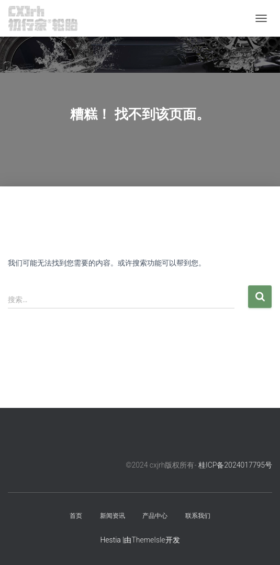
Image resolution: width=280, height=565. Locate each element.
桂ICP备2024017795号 (235, 465)
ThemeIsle (148, 540)
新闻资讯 (112, 515)
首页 (76, 515)
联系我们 (197, 515)
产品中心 (154, 515)
